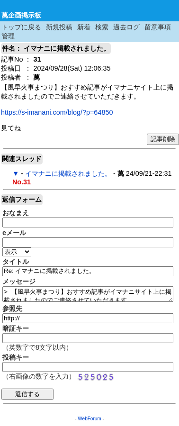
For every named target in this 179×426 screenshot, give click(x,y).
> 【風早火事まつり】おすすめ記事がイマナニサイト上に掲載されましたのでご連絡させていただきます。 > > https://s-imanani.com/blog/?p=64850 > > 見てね (87, 294)
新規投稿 (59, 27)
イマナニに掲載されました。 (68, 173)
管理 (8, 36)
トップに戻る (21, 27)
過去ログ (126, 27)
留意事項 (157, 27)
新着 (83, 27)
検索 (101, 27)
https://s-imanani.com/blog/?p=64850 (57, 112)
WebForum (89, 418)
